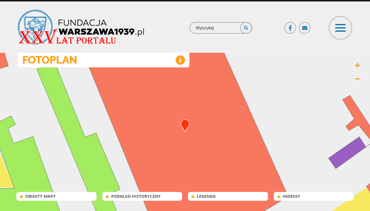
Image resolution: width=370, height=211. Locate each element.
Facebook (290, 25)
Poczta (304, 25)
